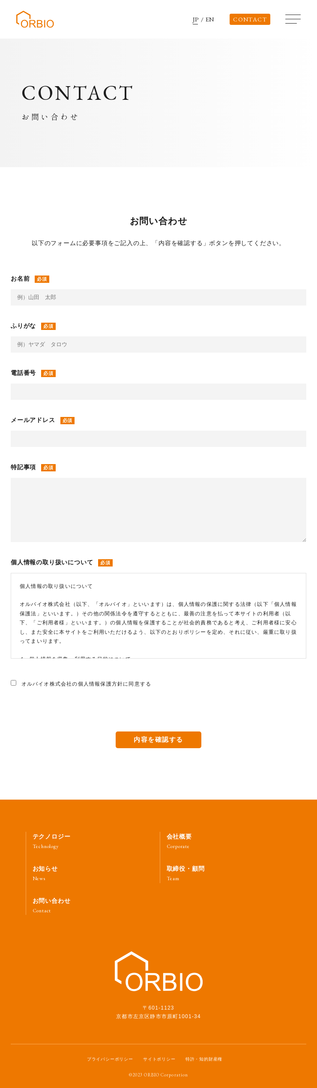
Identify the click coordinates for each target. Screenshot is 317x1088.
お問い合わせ (52, 905)
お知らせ (45, 873)
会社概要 (179, 841)
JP (196, 19)
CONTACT (250, 19)
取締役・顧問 (186, 873)
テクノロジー (52, 841)
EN (210, 19)
